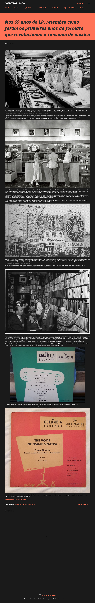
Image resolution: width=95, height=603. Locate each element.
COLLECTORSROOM (15, 3)
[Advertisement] (47, 573)
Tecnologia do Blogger (47, 595)
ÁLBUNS (16, 8)
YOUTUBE (55, 8)
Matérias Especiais (28, 505)
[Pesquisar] (80, 3)
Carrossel (18, 505)
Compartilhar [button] (83, 505)
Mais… (82, 8)
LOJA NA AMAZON (69, 8)
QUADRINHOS (29, 8)
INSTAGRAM (42, 8)
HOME (7, 8)
